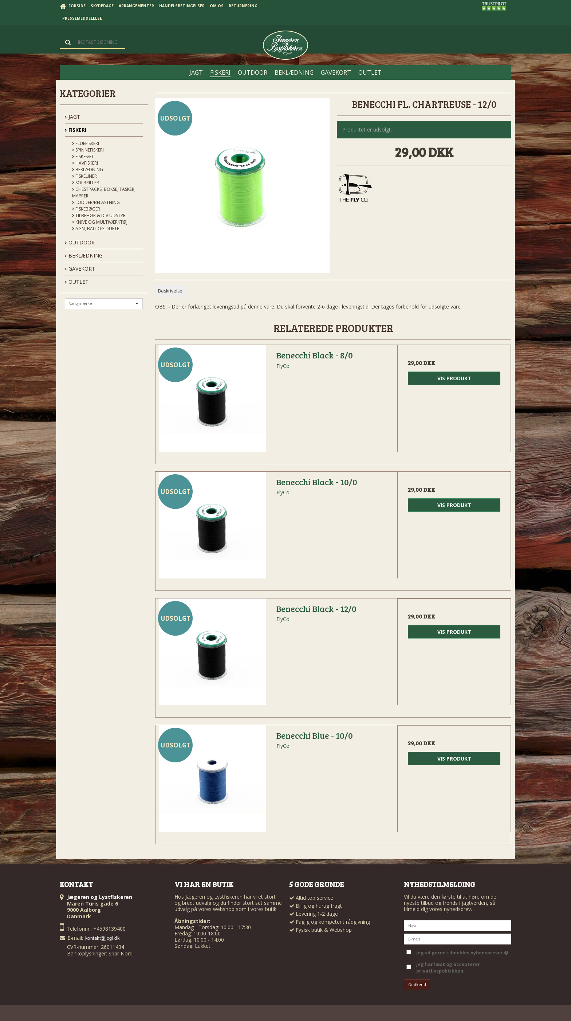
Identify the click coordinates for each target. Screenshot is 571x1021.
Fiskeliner (84, 176)
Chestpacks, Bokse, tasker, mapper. (103, 192)
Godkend (417, 984)
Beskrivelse (170, 291)
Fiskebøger (86, 209)
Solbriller (85, 183)
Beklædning (87, 169)
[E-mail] (457, 938)
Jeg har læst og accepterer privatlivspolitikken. (448, 967)
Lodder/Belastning (96, 202)
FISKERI (75, 129)
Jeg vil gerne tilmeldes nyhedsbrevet (462, 951)
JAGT (72, 116)
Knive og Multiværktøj (99, 222)
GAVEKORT (80, 268)
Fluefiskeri (85, 143)
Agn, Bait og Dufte (95, 228)
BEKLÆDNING (84, 255)
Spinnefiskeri (88, 150)
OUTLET (76, 281)
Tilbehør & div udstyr (99, 215)
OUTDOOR (80, 242)
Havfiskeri (85, 163)
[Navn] (457, 924)
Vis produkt (454, 378)
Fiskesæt (83, 156)
